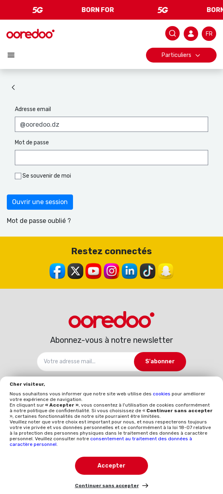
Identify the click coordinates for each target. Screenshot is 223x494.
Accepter (111, 465)
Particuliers (181, 55)
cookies (162, 394)
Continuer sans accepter (107, 485)
